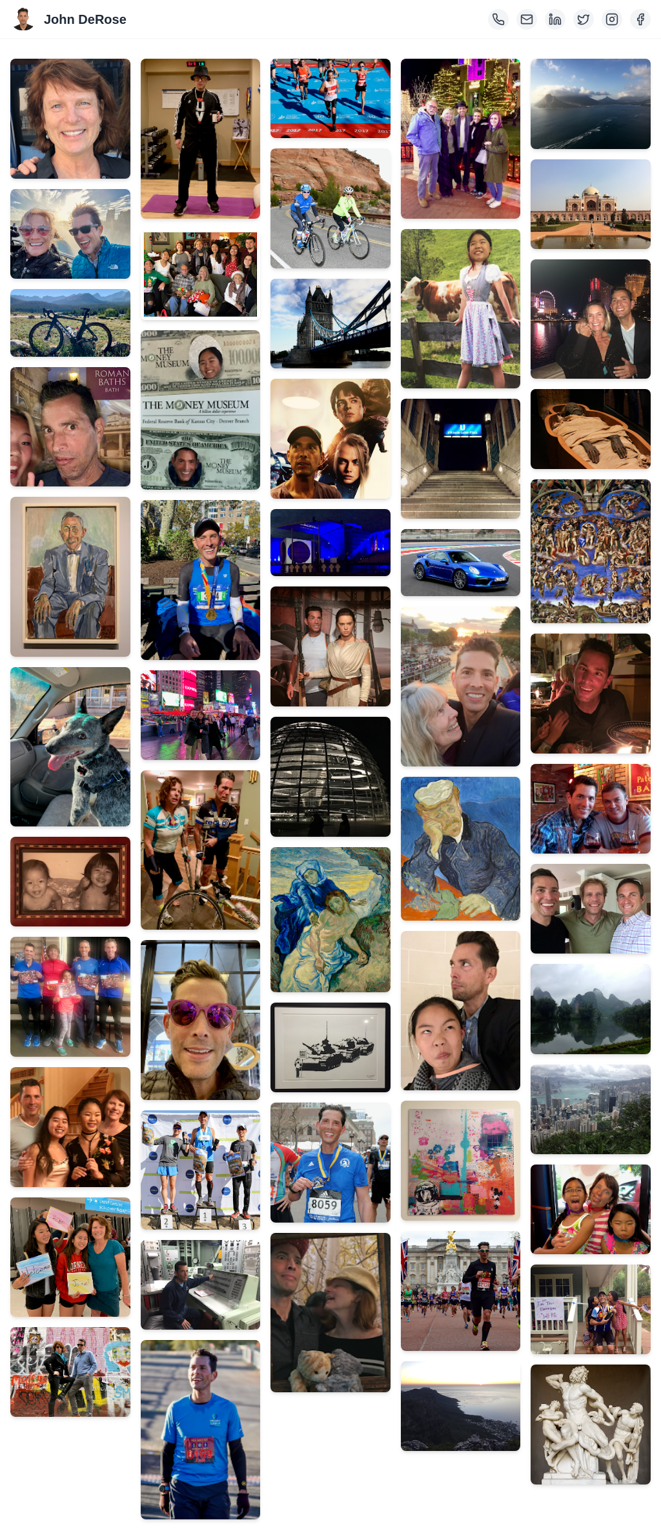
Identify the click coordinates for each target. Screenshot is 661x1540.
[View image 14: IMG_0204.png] (201, 410)
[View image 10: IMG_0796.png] (70, 1257)
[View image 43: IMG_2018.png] (591, 103)
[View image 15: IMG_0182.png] (201, 579)
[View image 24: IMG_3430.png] (330, 323)
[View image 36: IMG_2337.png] (461, 563)
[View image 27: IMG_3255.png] (330, 646)
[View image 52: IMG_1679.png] (591, 1109)
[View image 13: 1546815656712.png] (201, 274)
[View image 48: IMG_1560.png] (591, 694)
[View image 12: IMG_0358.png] (201, 138)
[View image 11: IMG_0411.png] (70, 1372)
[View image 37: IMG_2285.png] (461, 686)
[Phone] (498, 19)
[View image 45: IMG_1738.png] (591, 319)
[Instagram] (612, 19)
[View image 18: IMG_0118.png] (201, 1019)
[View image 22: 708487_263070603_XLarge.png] (330, 98)
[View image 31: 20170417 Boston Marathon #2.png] (330, 1163)
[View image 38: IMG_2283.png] (461, 849)
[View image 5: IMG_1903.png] (70, 576)
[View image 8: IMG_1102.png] (70, 997)
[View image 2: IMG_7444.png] (70, 234)
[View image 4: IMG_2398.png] (70, 427)
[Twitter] (583, 19)
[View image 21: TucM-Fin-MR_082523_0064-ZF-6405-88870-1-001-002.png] (201, 1429)
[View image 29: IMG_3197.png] (330, 920)
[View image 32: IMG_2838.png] (330, 1312)
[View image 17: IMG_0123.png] (201, 850)
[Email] (526, 19)
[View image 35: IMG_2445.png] (461, 459)
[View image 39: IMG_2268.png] (461, 1010)
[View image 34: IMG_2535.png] (461, 308)
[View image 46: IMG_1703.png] (591, 429)
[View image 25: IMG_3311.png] (330, 439)
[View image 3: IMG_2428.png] (70, 323)
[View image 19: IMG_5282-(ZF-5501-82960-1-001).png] (201, 1170)
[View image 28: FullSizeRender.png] (330, 777)
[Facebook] (640, 19)
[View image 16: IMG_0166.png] (201, 715)
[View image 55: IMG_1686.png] (591, 1425)
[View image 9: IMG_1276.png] (70, 1127)
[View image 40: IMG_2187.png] (461, 1161)
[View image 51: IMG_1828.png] (591, 1009)
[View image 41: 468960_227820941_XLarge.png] (461, 1291)
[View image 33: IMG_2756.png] (461, 138)
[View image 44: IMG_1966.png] (591, 204)
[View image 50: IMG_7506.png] (591, 909)
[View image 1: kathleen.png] (70, 119)
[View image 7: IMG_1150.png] (70, 881)
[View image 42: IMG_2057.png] (461, 1406)
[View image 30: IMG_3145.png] (330, 1047)
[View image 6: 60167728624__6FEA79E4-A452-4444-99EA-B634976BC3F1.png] (70, 746)
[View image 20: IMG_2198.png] (201, 1285)
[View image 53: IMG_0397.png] (591, 1209)
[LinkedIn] (555, 19)
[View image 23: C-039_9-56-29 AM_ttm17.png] (330, 208)
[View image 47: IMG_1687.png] (591, 551)
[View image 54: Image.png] (591, 1309)
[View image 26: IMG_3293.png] (330, 543)
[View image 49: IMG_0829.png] (591, 809)
